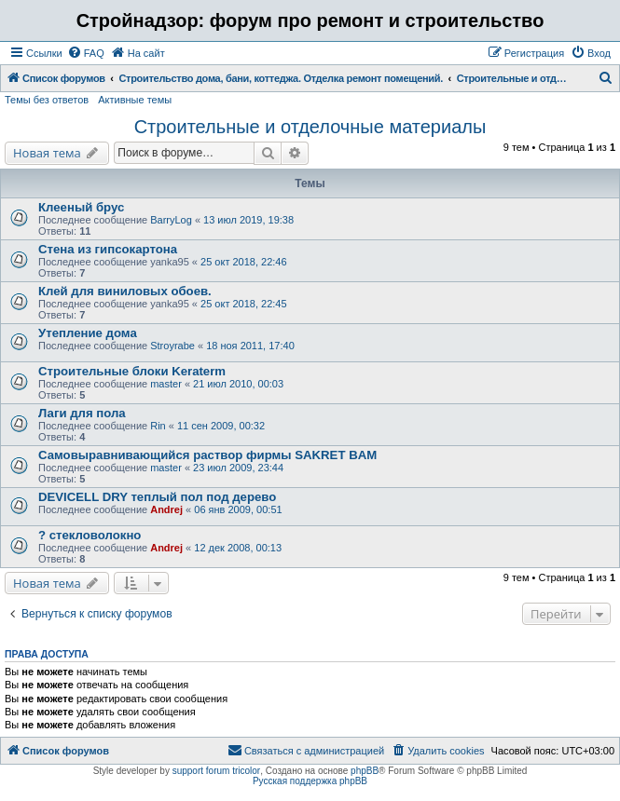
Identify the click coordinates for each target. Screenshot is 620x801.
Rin (158, 425)
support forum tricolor (216, 771)
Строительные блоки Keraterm (132, 371)
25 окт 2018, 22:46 (243, 261)
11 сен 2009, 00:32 (221, 425)
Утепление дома (87, 333)
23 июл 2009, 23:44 (238, 467)
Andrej (166, 509)
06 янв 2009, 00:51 (238, 509)
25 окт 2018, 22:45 (243, 303)
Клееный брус (81, 207)
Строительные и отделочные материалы (310, 126)
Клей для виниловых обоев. (125, 291)
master (166, 383)
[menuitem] (85, 53)
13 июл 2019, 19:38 (248, 219)
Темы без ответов (47, 99)
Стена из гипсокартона (107, 249)
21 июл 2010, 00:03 (238, 383)
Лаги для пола (82, 413)
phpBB (365, 771)
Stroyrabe (172, 345)
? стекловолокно (89, 535)
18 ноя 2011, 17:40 (250, 345)
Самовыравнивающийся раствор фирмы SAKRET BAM (207, 455)
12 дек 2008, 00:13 (238, 547)
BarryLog (171, 219)
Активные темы (135, 99)
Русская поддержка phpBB (310, 781)
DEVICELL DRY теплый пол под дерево (157, 497)
